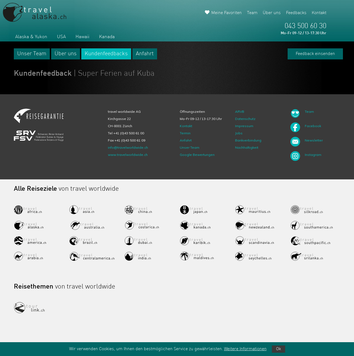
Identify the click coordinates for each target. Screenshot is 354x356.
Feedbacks (296, 13)
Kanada (107, 37)
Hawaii (82, 37)
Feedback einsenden (315, 54)
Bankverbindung (248, 140)
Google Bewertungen (197, 155)
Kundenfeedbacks (106, 54)
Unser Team (31, 54)
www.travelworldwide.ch (128, 155)
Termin (185, 133)
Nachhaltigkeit (246, 147)
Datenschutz (245, 119)
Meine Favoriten (226, 13)
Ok (278, 349)
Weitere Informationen (245, 349)
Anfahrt (145, 54)
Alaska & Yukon (31, 37)
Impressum (244, 126)
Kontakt (319, 13)
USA (61, 37)
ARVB (239, 111)
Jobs (239, 133)
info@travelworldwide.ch (128, 147)
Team (252, 13)
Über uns (272, 13)
